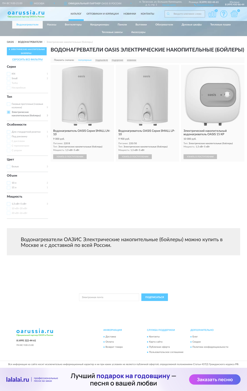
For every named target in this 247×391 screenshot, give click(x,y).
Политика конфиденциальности (210, 347)
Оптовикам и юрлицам (102, 14)
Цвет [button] (10, 159)
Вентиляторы (73, 24)
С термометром (20, 146)
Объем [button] (12, 175)
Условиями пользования (154, 305)
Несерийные (19, 88)
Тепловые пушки (220, 24)
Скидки (196, 342)
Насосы (51, 24)
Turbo (15, 83)
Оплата (109, 342)
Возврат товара (114, 347)
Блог (195, 337)
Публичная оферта (159, 347)
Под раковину (19, 136)
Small (14, 78)
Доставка (110, 337)
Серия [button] (11, 66)
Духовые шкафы (192, 24)
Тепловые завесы (112, 32)
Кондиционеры (99, 24)
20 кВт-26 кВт (19, 213)
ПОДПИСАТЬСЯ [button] (154, 297)
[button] (204, 5)
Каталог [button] (76, 14)
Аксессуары (138, 32)
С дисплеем (18, 141)
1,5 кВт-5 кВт (19, 204)
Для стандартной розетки (26, 132)
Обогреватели (164, 24)
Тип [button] (9, 96)
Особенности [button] (16, 124)
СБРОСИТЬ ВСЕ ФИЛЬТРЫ (27, 59)
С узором (17, 150)
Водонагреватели (27, 24)
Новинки (130, 14)
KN (13, 74)
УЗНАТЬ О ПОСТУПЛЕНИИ (70, 157)
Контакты (147, 14)
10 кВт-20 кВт (19, 208)
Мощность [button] (14, 196)
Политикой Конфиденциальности (124, 305)
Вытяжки (141, 24)
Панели (122, 24)
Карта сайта (155, 342)
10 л (14, 183)
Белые (15, 166)
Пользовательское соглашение (166, 352)
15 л (14, 187)
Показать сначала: (64, 60)
